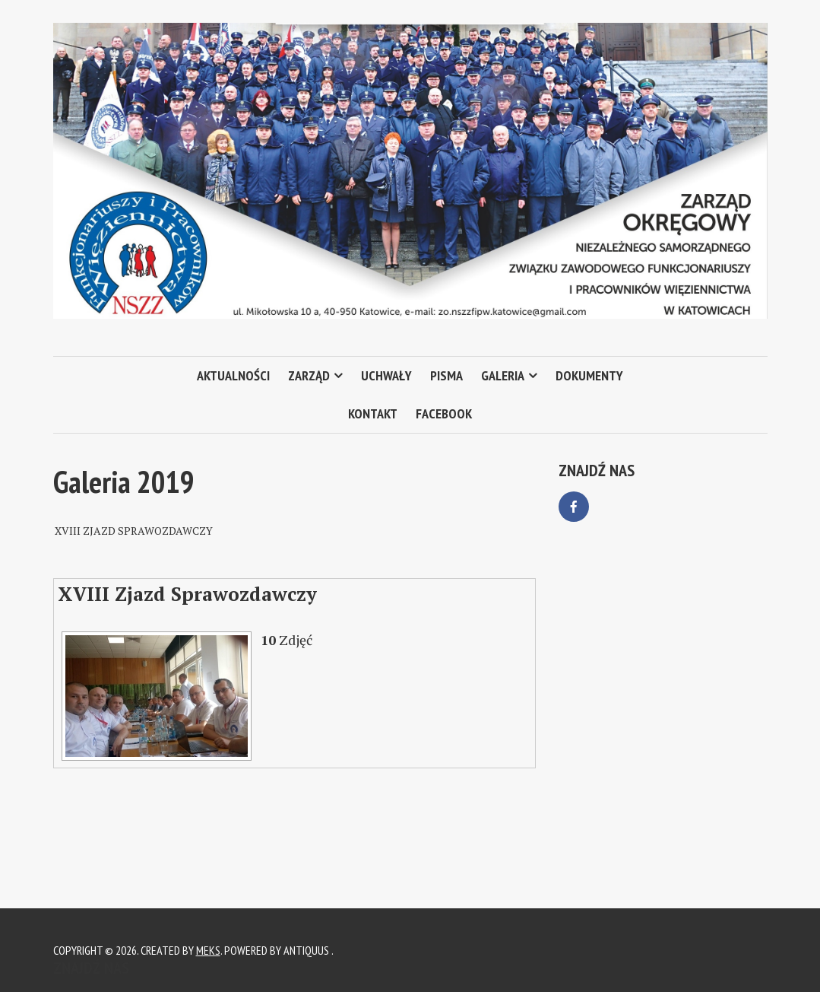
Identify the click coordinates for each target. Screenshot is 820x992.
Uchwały (386, 375)
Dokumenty (589, 375)
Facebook (444, 413)
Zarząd (309, 375)
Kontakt (372, 413)
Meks (208, 950)
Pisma (446, 375)
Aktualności (233, 375)
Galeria (502, 375)
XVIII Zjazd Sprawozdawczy (187, 593)
